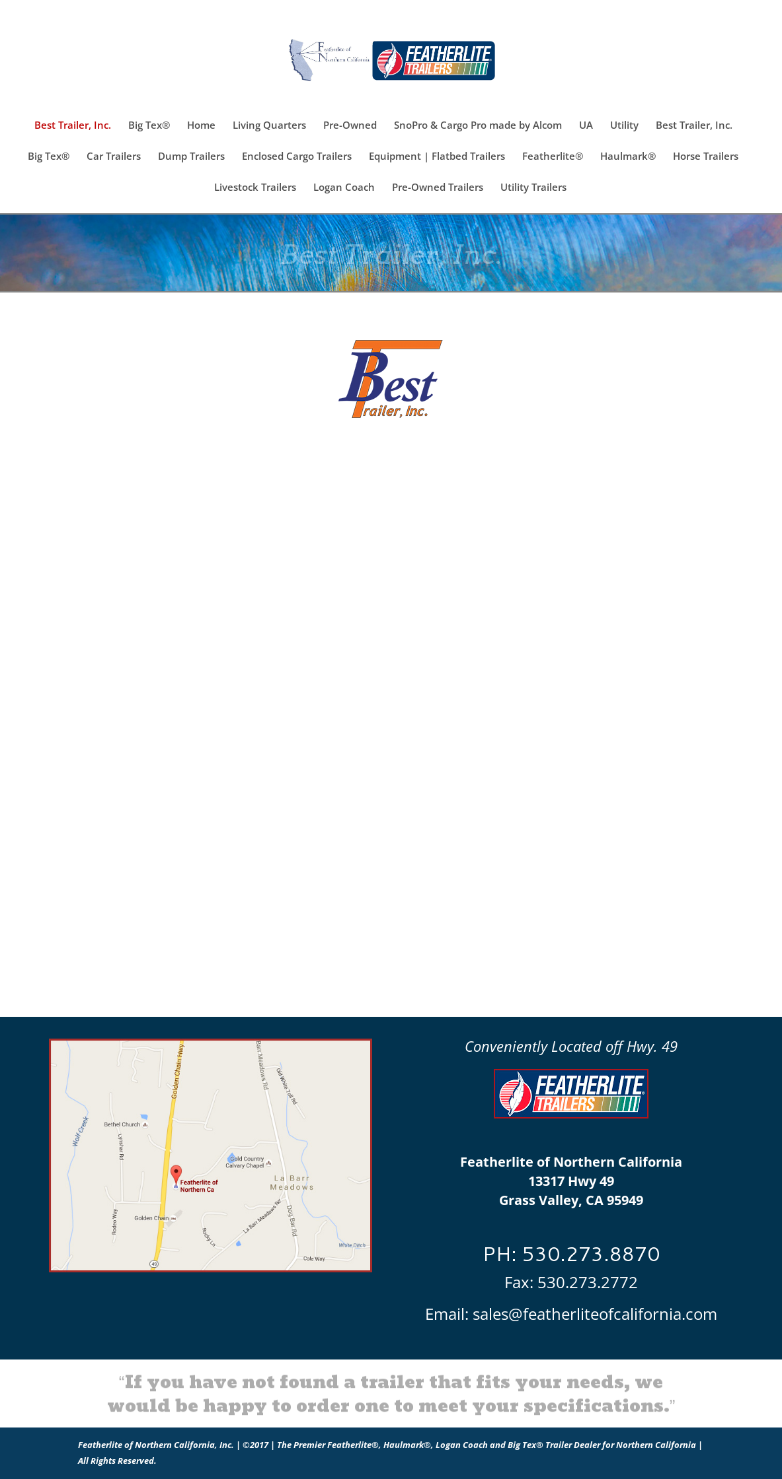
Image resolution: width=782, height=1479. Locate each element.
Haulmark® (628, 156)
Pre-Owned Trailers (437, 187)
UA (586, 125)
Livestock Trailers (255, 187)
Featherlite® (552, 156)
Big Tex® (149, 125)
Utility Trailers (533, 187)
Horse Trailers (705, 156)
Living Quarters (269, 125)
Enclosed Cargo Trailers (297, 156)
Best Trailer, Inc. (72, 125)
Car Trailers (114, 156)
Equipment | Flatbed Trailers (437, 156)
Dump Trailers (191, 156)
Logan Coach (344, 187)
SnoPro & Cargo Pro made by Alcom (478, 125)
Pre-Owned (350, 125)
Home (201, 125)
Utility (624, 125)
